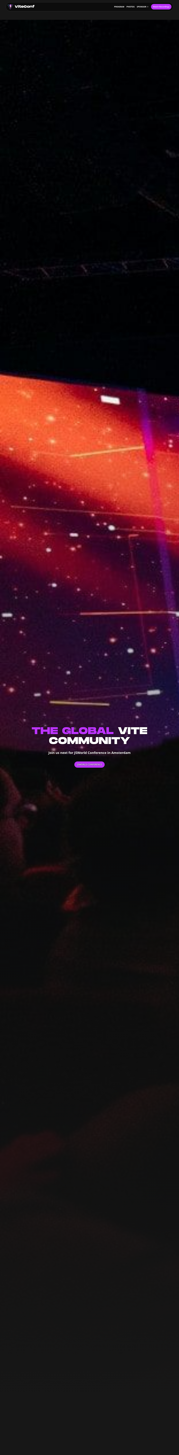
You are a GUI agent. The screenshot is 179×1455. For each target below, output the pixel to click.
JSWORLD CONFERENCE (89, 764)
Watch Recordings (161, 6)
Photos (131, 6)
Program (119, 6)
